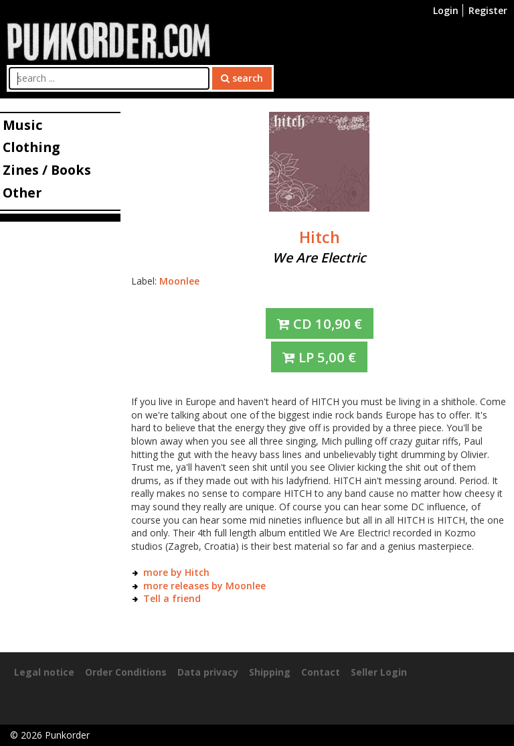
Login (445, 10)
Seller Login (379, 672)
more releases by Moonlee (204, 585)
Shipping (269, 672)
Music (22, 125)
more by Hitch (176, 572)
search (242, 78)
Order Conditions (126, 672)
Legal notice (44, 672)
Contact (320, 672)
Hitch (319, 237)
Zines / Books (47, 170)
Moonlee (179, 281)
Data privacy (207, 672)
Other (22, 192)
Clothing (31, 147)
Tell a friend (172, 598)
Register (487, 10)
